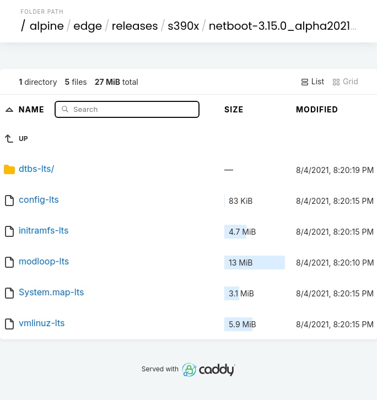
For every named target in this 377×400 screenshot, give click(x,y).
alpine (47, 26)
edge (87, 26)
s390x (183, 26)
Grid (345, 82)
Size (234, 109)
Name (33, 108)
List (312, 82)
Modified (317, 109)
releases (135, 26)
